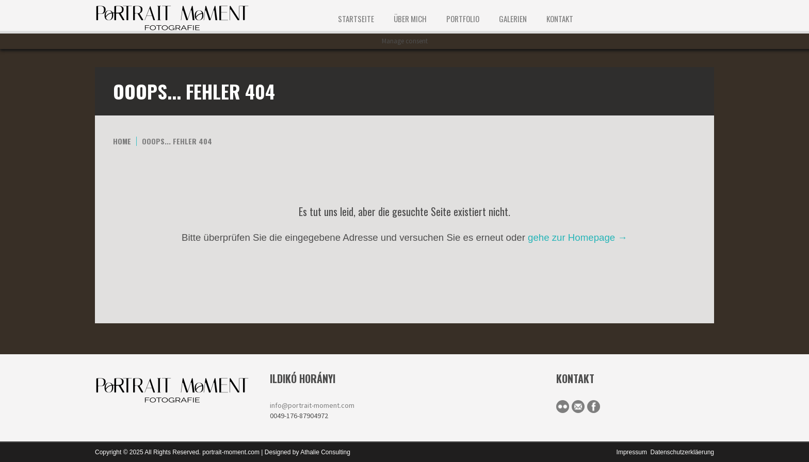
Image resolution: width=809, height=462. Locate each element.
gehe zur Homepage (577, 237)
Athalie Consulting (325, 452)
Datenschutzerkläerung (682, 452)
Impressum (632, 452)
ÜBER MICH (410, 18)
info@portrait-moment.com (312, 405)
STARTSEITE (356, 18)
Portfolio (462, 18)
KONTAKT (559, 18)
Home (122, 141)
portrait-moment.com (231, 452)
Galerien (513, 18)
